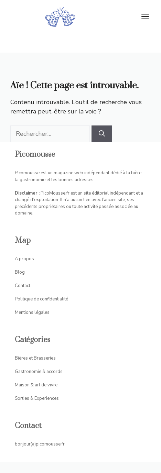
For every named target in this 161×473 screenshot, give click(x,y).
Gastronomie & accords (39, 371)
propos (26, 259)
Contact (22, 286)
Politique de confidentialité (41, 299)
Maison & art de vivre (36, 385)
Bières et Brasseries (35, 358)
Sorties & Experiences (37, 398)
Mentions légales (32, 312)
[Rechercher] (102, 133)
